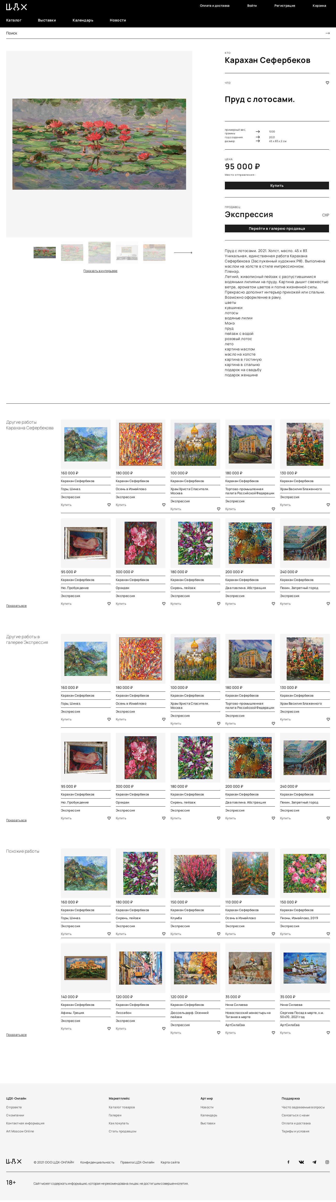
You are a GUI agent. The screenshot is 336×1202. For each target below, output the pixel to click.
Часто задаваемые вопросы (303, 1109)
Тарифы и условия (295, 1133)
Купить (277, 185)
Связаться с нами (295, 1117)
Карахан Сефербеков (268, 60)
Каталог (13, 20)
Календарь (83, 20)
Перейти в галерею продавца (277, 228)
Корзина (319, 5)
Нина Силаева (236, 1006)
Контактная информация (25, 1125)
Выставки (47, 20)
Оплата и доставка (215, 5)
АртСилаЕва (235, 1026)
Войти (252, 5)
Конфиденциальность (97, 1164)
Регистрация (284, 5)
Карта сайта (170, 1164)
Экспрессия (70, 497)
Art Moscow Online (20, 1133)
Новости (118, 20)
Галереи (115, 1117)
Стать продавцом (122, 1133)
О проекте (14, 1109)
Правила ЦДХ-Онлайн (137, 1164)
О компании (15, 1117)
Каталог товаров (122, 1109)
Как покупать (119, 1125)
